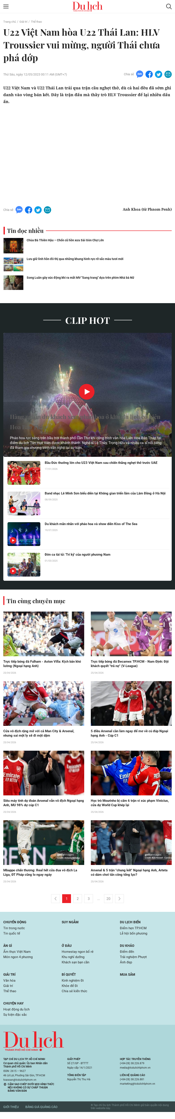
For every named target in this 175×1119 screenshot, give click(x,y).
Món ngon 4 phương (19, 961)
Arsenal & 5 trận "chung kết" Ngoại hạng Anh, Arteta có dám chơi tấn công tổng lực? (126, 874)
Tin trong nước (14, 931)
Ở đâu (67, 949)
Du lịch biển (131, 925)
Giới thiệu (11, 1114)
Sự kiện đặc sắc (15, 1021)
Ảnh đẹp (126, 967)
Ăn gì (8, 949)
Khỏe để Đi (70, 991)
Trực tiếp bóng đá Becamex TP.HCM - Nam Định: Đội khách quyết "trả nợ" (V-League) (129, 664)
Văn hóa (9, 986)
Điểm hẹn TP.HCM (134, 931)
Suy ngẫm (71, 925)
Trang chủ (10, 21)
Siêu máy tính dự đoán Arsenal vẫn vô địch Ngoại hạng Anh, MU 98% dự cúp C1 (42, 804)
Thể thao (39, 21)
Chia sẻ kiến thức (75, 997)
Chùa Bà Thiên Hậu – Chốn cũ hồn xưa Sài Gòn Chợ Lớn (67, 240)
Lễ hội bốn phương (134, 937)
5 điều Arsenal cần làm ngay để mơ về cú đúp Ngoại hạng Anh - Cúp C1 (127, 734)
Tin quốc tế (12, 937)
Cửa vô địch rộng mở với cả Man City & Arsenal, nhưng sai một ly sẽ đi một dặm (40, 734)
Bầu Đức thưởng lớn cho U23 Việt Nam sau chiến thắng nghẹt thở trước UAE (104, 463)
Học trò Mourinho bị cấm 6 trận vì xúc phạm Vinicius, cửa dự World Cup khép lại (125, 804)
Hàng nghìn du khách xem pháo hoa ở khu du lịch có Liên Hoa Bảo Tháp (86, 420)
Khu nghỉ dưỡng (74, 961)
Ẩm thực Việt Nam (17, 955)
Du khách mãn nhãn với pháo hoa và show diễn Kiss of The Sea (95, 524)
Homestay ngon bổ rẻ (78, 955)
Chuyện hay (14, 1009)
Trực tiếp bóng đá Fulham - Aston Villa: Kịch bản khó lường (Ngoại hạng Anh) (41, 664)
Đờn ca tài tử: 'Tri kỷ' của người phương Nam (80, 555)
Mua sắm (128, 979)
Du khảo (127, 949)
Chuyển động (15, 925)
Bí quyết (69, 979)
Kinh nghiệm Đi (74, 986)
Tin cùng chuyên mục (39, 600)
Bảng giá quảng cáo (41, 1114)
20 (108, 901)
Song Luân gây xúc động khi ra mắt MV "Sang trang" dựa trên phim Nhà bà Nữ (84, 278)
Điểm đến (127, 955)
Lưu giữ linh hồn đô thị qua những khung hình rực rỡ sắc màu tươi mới (78, 259)
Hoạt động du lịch (17, 1016)
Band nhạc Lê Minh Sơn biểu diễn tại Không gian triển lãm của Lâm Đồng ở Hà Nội (104, 496)
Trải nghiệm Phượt (134, 961)
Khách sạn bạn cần (77, 967)
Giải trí (24, 21)
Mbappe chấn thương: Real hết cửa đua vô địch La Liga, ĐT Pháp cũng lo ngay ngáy (43, 874)
